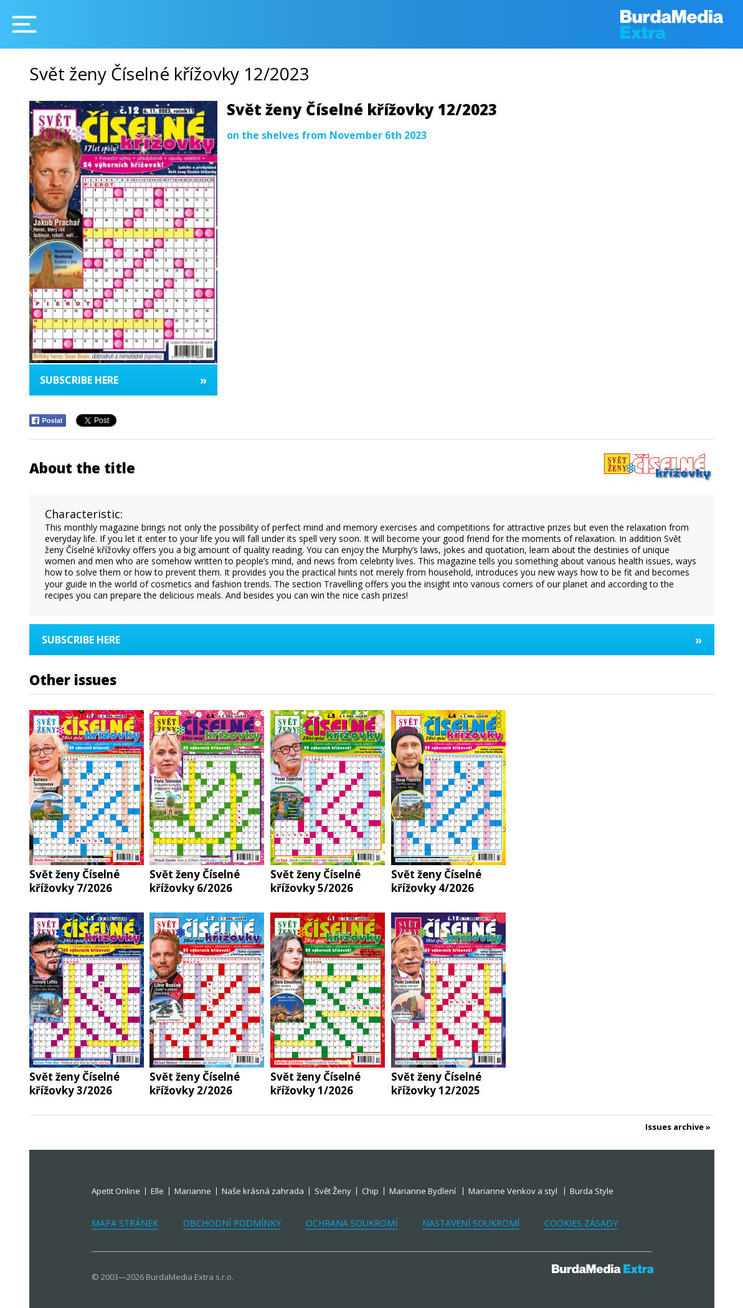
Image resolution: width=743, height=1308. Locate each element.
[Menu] (24, 24)
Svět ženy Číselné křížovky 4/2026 (436, 881)
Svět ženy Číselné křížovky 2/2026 (194, 1083)
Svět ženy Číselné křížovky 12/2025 (436, 1083)
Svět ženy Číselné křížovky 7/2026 (74, 881)
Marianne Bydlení (423, 1191)
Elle (157, 1191)
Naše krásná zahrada (263, 1191)
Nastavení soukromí (470, 1223)
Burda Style (591, 1191)
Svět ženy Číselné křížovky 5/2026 (315, 881)
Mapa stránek (125, 1223)
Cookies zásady (581, 1223)
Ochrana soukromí (351, 1223)
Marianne (192, 1191)
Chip (370, 1191)
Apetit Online (116, 1191)
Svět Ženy (333, 1191)
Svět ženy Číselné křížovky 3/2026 (74, 1083)
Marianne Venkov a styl (513, 1191)
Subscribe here (123, 380)
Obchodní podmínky (232, 1223)
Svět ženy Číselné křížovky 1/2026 (315, 1083)
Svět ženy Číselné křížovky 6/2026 (194, 881)
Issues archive (674, 1127)
